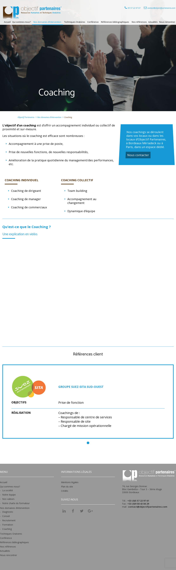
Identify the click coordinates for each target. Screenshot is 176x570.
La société (7, 490)
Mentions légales (69, 482)
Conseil (6, 516)
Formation (7, 524)
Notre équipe (9, 494)
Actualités (153, 21)
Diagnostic (7, 511)
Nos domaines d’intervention (47, 21)
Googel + (90, 512)
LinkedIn (64, 511)
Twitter (81, 511)
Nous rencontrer (167, 21)
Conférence (93, 21)
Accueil (7, 21)
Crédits (64, 490)
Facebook (73, 511)
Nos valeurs (8, 498)
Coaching (7, 528)
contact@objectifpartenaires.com (161, 8)
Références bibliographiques (115, 21)
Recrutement (9, 520)
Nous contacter (138, 154)
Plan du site (67, 486)
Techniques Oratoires (74, 21)
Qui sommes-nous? (21, 21)
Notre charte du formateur (16, 503)
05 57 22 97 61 (134, 8)
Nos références (139, 21)
